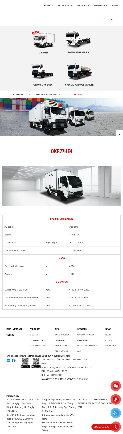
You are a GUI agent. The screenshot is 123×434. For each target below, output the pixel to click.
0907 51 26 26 (61, 371)
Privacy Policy (12, 396)
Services (82, 329)
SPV (57, 329)
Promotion (111, 345)
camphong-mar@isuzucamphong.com (68, 379)
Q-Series (34, 335)
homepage (18, 94)
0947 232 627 (56, 375)
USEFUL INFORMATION (87, 345)
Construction (62, 335)
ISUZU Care (100, 5)
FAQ (79, 351)
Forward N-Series (38, 340)
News (115, 5)
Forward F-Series (38, 345)
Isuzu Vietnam (14, 329)
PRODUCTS (35, 329)
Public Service (62, 345)
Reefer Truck (61, 351)
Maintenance (84, 340)
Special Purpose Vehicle (48, 94)
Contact (10, 334)
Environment (62, 340)
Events (108, 340)
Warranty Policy (85, 335)
